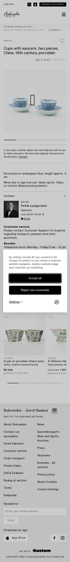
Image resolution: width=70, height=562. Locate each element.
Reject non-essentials (35, 290)
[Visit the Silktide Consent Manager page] (56, 302)
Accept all (35, 278)
